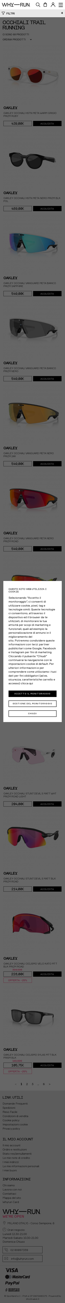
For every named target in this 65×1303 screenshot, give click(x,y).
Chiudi (32, 713)
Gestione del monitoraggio (32, 703)
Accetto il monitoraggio (32, 693)
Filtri (10, 13)
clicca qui (27, 683)
